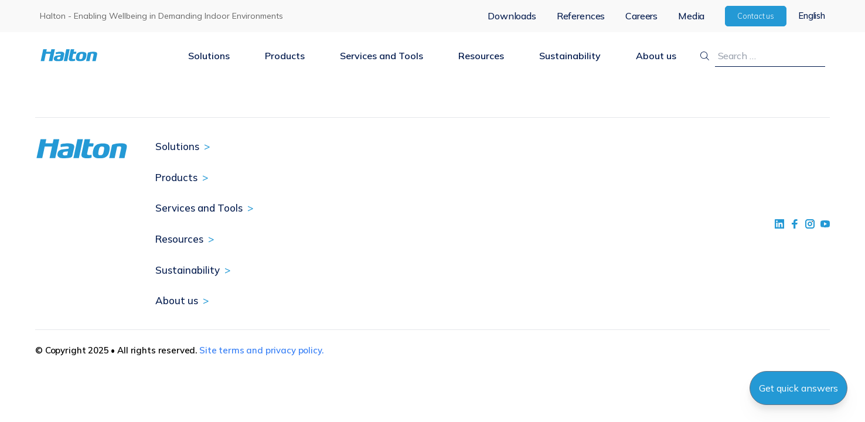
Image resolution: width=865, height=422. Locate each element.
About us (656, 56)
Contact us (755, 16)
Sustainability (570, 56)
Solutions (209, 56)
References (581, 16)
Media (691, 16)
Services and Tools (381, 56)
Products (285, 56)
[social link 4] (825, 224)
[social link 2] (794, 224)
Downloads (512, 16)
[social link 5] (810, 224)
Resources (481, 56)
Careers (641, 16)
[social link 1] (779, 224)
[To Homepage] (105, 55)
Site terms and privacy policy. (261, 350)
